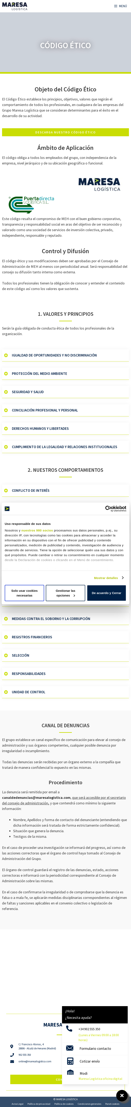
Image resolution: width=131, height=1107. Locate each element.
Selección (20, 655)
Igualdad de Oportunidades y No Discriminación (54, 355)
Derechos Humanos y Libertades (40, 428)
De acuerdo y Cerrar (106, 593)
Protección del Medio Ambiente (39, 373)
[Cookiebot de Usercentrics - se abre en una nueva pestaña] (108, 509)
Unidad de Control (28, 692)
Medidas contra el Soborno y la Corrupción (51, 618)
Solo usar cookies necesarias (24, 593)
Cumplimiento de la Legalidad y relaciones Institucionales (64, 446)
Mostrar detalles (106, 577)
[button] (65, 355)
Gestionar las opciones (65, 593)
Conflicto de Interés (30, 490)
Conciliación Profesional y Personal (45, 410)
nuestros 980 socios (37, 530)
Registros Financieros (32, 637)
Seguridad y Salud (28, 391)
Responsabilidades (29, 673)
